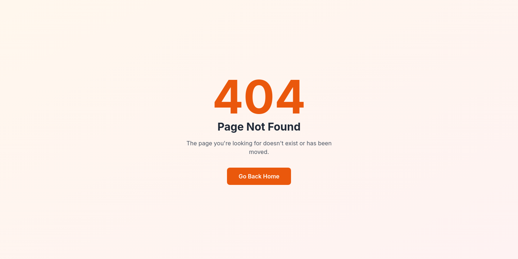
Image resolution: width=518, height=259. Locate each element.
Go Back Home (259, 176)
